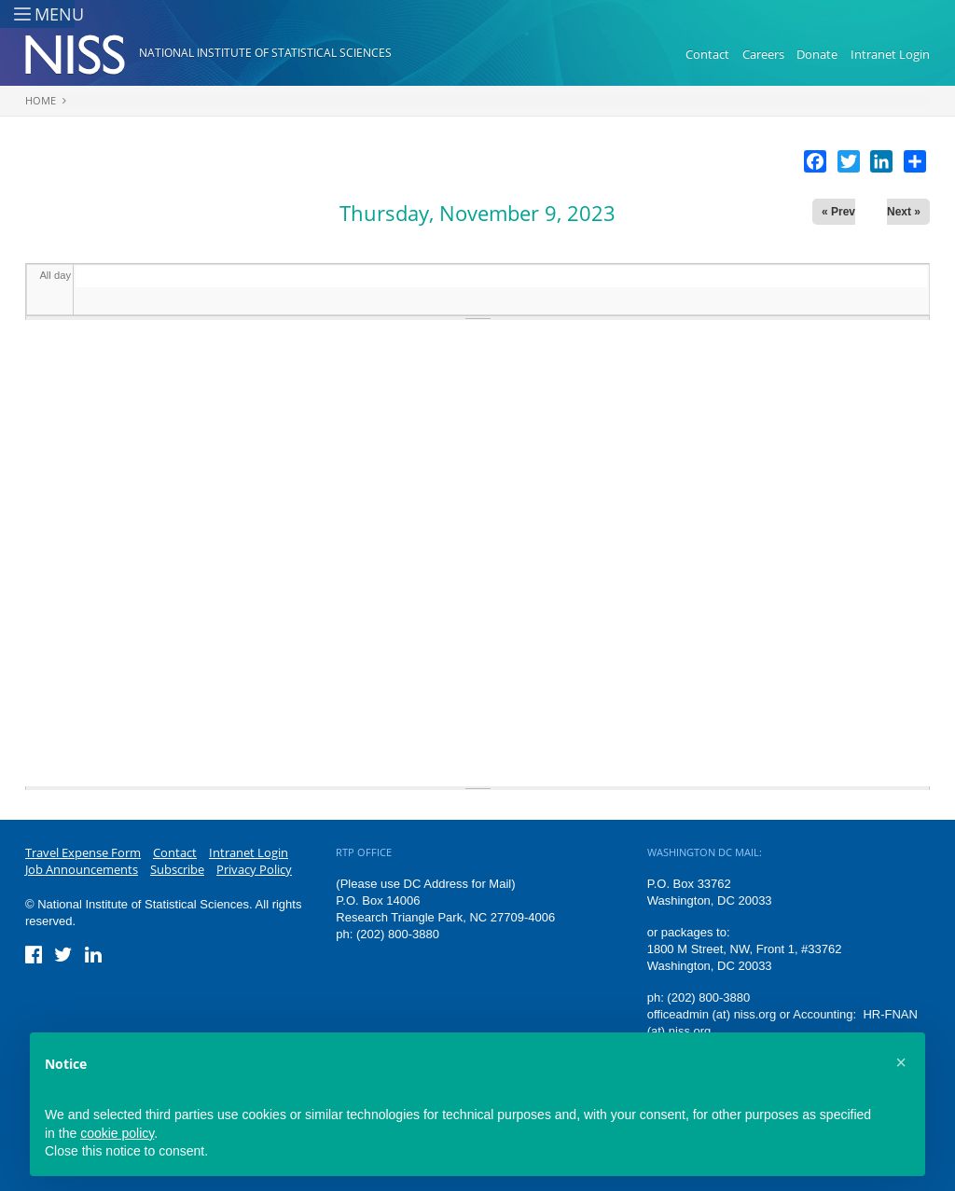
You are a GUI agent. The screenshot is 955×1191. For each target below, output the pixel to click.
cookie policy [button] (117, 1133)
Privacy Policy (254, 869)
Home (40, 100)
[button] (901, 1062)
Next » (903, 211)
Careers (763, 54)
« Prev (838, 211)
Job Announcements (81, 869)
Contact (707, 54)
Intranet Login (890, 54)
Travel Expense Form (83, 852)
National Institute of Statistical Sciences (265, 53)
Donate (816, 54)
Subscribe (177, 869)
